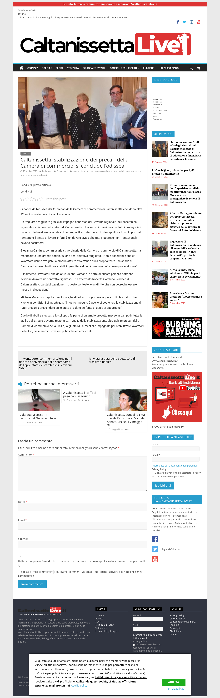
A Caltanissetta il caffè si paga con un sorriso (79, 394)
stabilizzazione (43, 175)
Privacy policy (177, 615)
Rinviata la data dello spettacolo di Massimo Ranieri (112, 360)
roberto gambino (28, 175)
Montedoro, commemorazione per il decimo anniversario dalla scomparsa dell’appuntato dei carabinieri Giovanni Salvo (45, 363)
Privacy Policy (159, 469)
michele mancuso (126, 171)
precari (138, 171)
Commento (26, 454)
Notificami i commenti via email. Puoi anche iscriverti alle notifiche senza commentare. (80, 574)
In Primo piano (169, 68)
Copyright (175, 627)
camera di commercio (82, 171)
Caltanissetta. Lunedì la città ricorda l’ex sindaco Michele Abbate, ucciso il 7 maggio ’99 (126, 420)
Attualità (73, 68)
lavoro (114, 171)
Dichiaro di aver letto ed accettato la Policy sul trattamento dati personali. (176, 474)
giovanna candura (102, 171)
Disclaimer (175, 631)
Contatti (174, 634)
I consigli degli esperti (123, 68)
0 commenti (61, 171)
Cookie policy (79, 685)
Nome (23, 501)
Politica (47, 68)
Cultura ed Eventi (94, 68)
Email (22, 520)
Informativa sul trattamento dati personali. (175, 465)
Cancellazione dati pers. (183, 621)
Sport (59, 68)
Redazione (47, 171)
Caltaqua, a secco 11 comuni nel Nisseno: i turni (38, 416)
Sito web (23, 538)
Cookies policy (177, 618)
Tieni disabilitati (175, 688)
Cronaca (32, 68)
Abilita (173, 681)
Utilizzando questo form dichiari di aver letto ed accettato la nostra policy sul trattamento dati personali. (81, 563)
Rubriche (148, 68)
